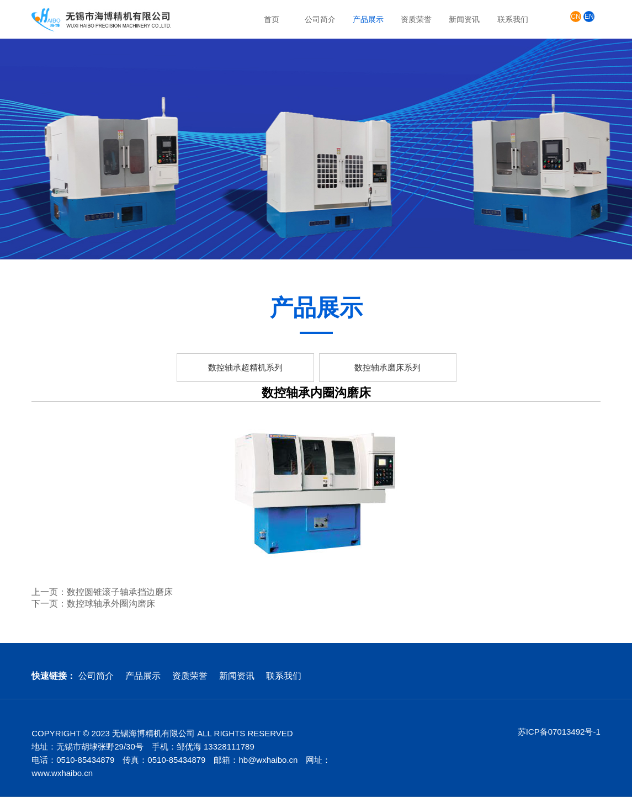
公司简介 (320, 19)
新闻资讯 (464, 19)
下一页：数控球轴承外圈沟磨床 (93, 603)
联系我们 (512, 19)
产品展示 (368, 19)
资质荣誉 (416, 19)
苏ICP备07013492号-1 (559, 731)
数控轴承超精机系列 (245, 367)
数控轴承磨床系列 (387, 367)
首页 (271, 19)
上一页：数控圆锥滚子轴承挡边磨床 (102, 592)
